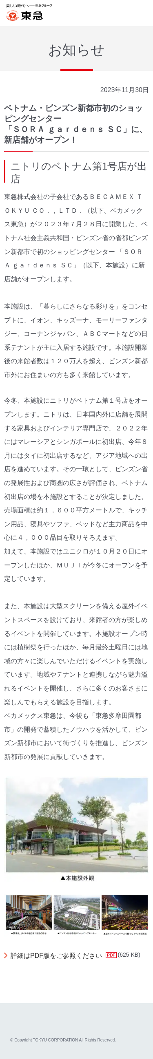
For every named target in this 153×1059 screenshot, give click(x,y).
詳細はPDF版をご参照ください (56, 955)
